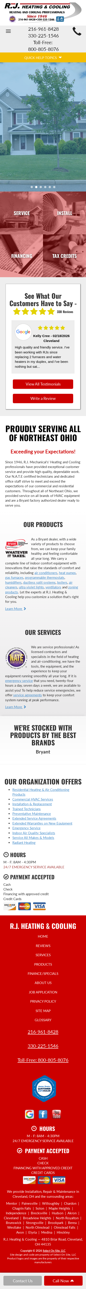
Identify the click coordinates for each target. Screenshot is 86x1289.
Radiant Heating (24, 842)
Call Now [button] (63, 1280)
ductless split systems (39, 582)
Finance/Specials (43, 973)
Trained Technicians (26, 809)
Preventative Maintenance (31, 814)
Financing (21, 255)
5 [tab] (51, 188)
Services (43, 955)
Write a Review (43, 398)
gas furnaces (14, 577)
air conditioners (45, 573)
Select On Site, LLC (54, 1250)
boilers (62, 582)
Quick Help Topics (43, 58)
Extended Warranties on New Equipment (42, 823)
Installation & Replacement (32, 804)
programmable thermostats (44, 577)
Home (43, 936)
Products (43, 964)
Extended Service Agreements (34, 818)
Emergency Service (26, 828)
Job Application (43, 992)
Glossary (43, 1020)
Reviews (43, 946)
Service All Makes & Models (33, 838)
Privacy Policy (43, 1001)
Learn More (15, 609)
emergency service (19, 681)
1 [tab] (33, 188)
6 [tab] (55, 188)
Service (22, 212)
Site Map (43, 1011)
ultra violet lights (31, 587)
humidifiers (13, 582)
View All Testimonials (43, 384)
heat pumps (67, 573)
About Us (43, 983)
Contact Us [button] (23, 1280)
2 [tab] (37, 188)
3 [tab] (42, 188)
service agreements (27, 695)
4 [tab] (46, 188)
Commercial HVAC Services (32, 799)
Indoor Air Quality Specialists (33, 833)
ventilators (53, 587)
